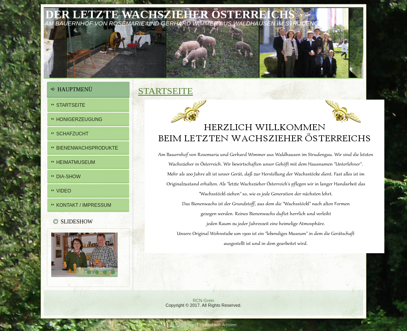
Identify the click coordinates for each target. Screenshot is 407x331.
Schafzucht (72, 134)
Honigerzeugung (79, 119)
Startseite (70, 105)
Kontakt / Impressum (83, 205)
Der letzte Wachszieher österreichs (170, 14)
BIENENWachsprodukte (87, 148)
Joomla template (183, 325)
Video (63, 191)
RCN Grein (203, 300)
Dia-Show (68, 176)
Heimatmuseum (75, 162)
